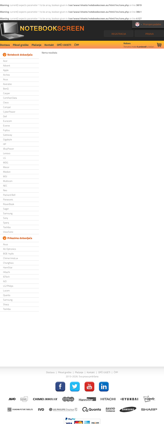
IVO (4, 281)
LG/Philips (8, 286)
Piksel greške (21, 45)
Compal (7, 107)
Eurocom (7, 121)
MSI (5, 176)
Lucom (6, 290)
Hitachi (6, 272)
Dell (5, 116)
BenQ (6, 88)
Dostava (5, 45)
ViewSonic (8, 232)
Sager (6, 208)
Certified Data (10, 98)
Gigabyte (7, 139)
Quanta (6, 295)
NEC (5, 185)
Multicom (7, 181)
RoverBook (8, 204)
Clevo (6, 102)
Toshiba (7, 227)
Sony (5, 218)
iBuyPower (8, 148)
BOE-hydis (8, 253)
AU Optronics (9, 249)
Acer (5, 61)
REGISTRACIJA (119, 34)
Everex (6, 125)
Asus (5, 79)
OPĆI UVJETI (64, 45)
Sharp (6, 304)
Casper (6, 93)
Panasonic (8, 199)
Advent (6, 65)
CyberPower (9, 111)
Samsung (7, 213)
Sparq (6, 222)
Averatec (7, 84)
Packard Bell (9, 195)
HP (4, 144)
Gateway (7, 135)
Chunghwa (8, 263)
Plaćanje (36, 45)
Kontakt (49, 45)
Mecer (6, 167)
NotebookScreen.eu (42, 30)
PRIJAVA (149, 34)
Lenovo (6, 153)
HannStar (7, 267)
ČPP (76, 45)
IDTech (6, 276)
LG (4, 158)
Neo (5, 190)
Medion (6, 172)
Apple (6, 70)
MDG (5, 162)
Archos (6, 74)
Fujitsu (6, 130)
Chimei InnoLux (10, 258)
